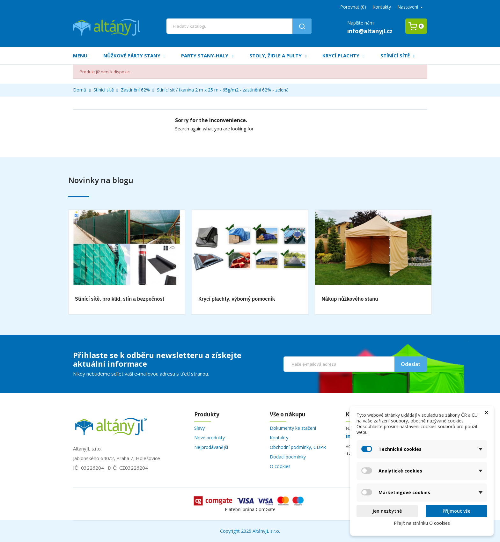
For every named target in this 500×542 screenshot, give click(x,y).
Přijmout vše (456, 511)
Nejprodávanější (211, 447)
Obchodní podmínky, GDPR (298, 447)
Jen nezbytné (387, 511)
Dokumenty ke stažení (293, 428)
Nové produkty (209, 438)
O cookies (280, 466)
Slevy (199, 428)
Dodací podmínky (288, 457)
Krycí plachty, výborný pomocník (236, 299)
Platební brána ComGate (250, 509)
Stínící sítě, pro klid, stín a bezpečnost (119, 299)
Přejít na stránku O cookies (422, 523)
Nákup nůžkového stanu (349, 299)
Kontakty (381, 7)
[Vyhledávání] (239, 26)
